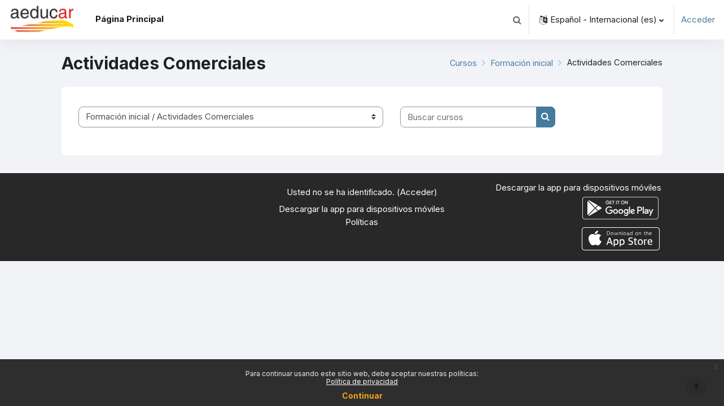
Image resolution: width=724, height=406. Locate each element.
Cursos (459, 63)
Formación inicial (519, 63)
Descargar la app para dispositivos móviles (362, 209)
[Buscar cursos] (468, 117)
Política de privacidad (362, 381)
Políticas (361, 222)
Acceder (698, 19)
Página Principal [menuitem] (129, 19)
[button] (516, 19)
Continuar (362, 395)
